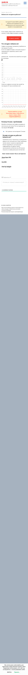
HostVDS (4, 162)
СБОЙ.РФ (5, 2)
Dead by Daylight (6, 167)
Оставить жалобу (14, 38)
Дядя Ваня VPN (6, 157)
